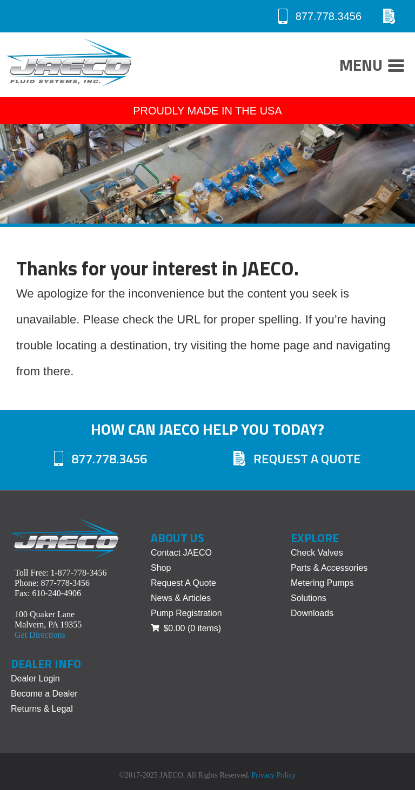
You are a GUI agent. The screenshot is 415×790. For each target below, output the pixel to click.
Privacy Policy (274, 775)
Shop (161, 567)
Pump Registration (186, 613)
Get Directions (40, 634)
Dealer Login (35, 678)
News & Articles (181, 598)
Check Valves (317, 552)
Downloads (312, 613)
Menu (371, 66)
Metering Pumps (322, 583)
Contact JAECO (181, 552)
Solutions (308, 598)
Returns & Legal (42, 708)
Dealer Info (46, 663)
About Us (177, 537)
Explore (315, 537)
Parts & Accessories (329, 567)
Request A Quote (297, 458)
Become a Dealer (44, 693)
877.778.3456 (320, 16)
